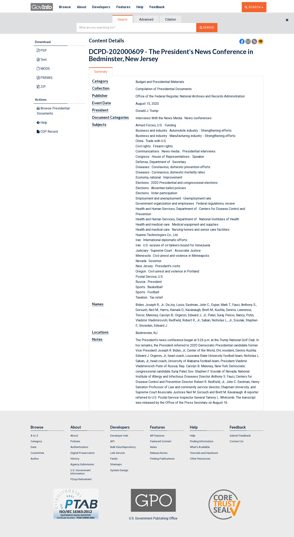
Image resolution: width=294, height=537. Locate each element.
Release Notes (158, 452)
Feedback (157, 7)
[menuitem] (47, 435)
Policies (75, 441)
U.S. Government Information (80, 472)
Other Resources (200, 458)
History (74, 458)
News (153, 447)
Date (33, 447)
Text (42, 60)
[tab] (122, 19)
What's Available (200, 447)
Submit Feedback (240, 435)
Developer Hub (119, 435)
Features (124, 7)
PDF (42, 50)
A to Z (34, 435)
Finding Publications (162, 458)
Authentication (79, 447)
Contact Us (236, 441)
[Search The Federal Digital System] (206, 27)
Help (140, 7)
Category (36, 441)
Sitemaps (116, 464)
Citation (170, 19)
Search (122, 19)
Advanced (146, 19)
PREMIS (44, 78)
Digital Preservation (82, 452)
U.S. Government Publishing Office (153, 504)
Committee (37, 452)
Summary (100, 72)
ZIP (41, 87)
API (112, 441)
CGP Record (47, 131)
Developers (101, 7)
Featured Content (160, 441)
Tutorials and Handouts (204, 452)
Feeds (114, 458)
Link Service (117, 452)
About (81, 7)
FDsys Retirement (81, 479)
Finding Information (201, 441)
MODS (43, 69)
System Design (119, 470)
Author (35, 458)
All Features (157, 435)
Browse (65, 7)
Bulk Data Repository (123, 447)
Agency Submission (82, 464)
